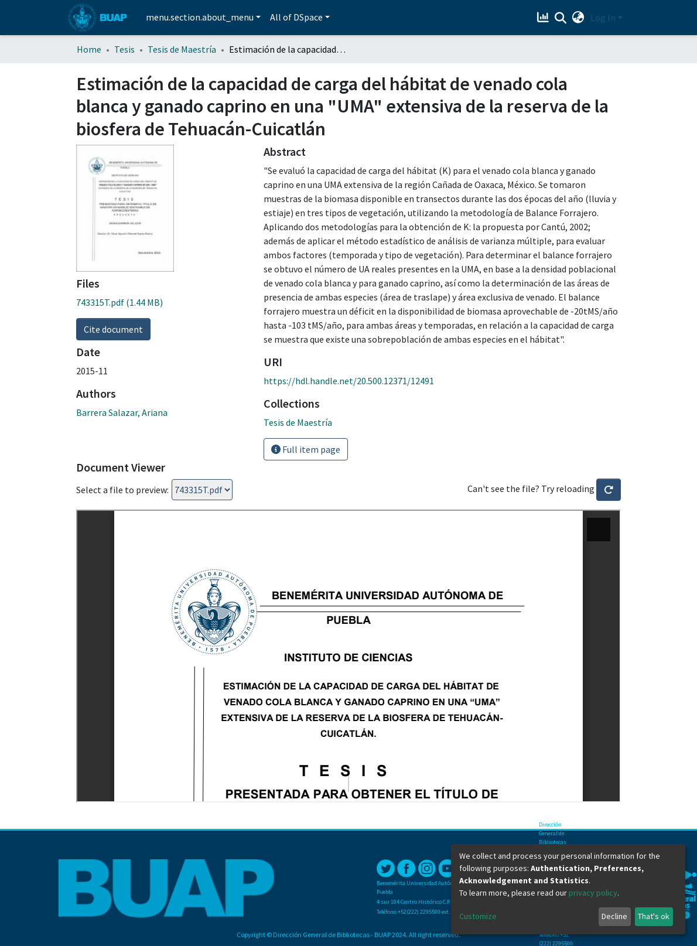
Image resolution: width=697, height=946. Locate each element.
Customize (478, 916)
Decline (614, 916)
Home (89, 49)
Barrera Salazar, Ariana (122, 412)
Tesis (124, 49)
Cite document (113, 329)
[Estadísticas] (544, 18)
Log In (603, 17)
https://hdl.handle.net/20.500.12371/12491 (349, 381)
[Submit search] (561, 18)
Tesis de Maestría (182, 49)
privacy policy (593, 892)
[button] (578, 18)
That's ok (653, 916)
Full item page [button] (305, 449)
